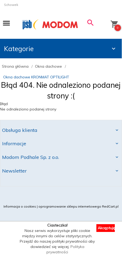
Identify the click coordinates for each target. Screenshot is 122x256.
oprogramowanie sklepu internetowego (69, 206)
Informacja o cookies (19, 206)
